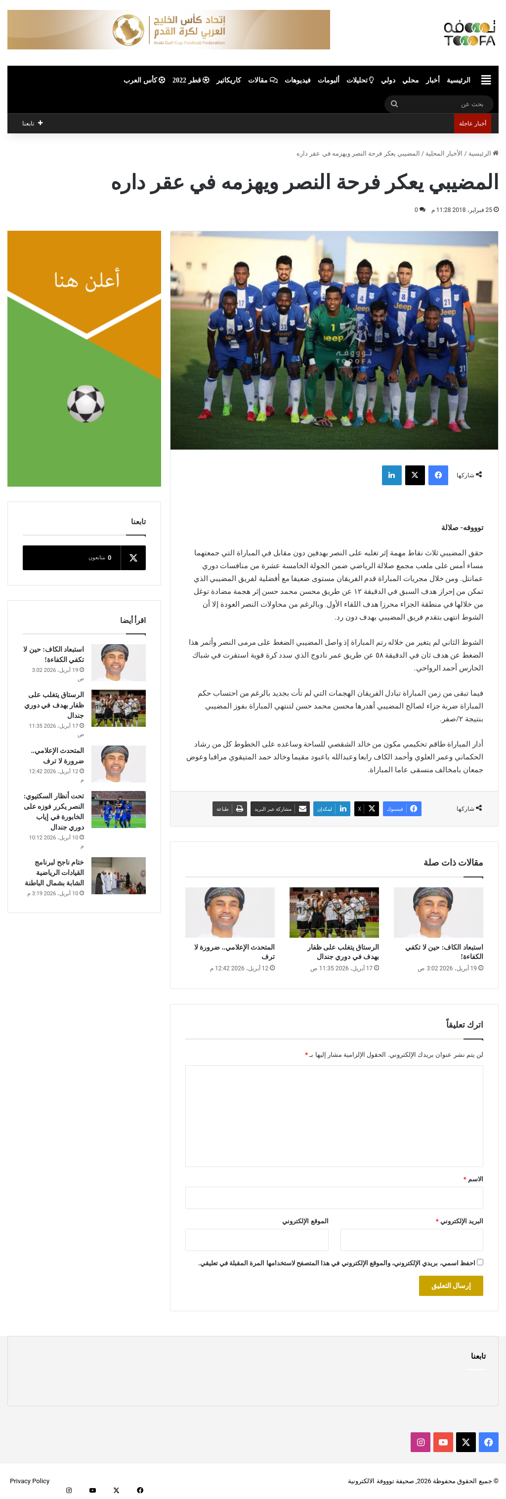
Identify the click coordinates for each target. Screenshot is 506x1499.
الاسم (473, 1179)
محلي (410, 80)
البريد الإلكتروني (459, 1221)
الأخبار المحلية (444, 153)
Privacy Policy (29, 1481)
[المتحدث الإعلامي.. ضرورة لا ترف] (230, 912)
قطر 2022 (191, 80)
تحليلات (360, 80)
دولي (388, 80)
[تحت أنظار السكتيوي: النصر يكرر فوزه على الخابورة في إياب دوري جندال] (118, 809)
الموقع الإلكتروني (305, 1221)
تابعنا (478, 1356)
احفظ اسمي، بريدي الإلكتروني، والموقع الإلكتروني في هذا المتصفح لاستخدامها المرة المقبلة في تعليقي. (336, 1263)
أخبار (433, 80)
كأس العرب (145, 80)
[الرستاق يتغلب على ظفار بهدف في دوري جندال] (334, 912)
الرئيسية (458, 80)
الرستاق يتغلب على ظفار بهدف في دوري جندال (54, 705)
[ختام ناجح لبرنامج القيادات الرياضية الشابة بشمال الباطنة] (118, 875)
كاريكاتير (228, 80)
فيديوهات (298, 80)
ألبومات (328, 80)
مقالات (263, 80)
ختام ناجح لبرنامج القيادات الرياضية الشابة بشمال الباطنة (54, 873)
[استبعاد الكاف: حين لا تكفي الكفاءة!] (438, 912)
